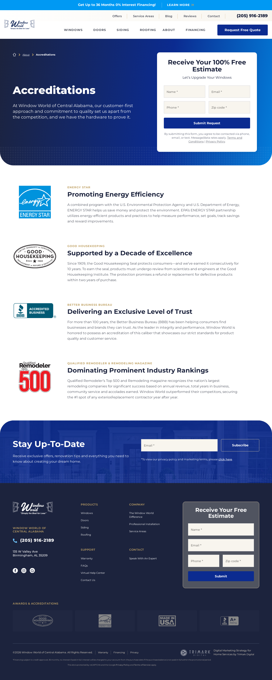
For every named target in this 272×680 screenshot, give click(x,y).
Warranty (87, 558)
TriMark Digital (246, 654)
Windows (73, 30)
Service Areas (143, 16)
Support (88, 549)
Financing (195, 30)
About (169, 30)
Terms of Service (142, 664)
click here (225, 459)
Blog (168, 16)
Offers (117, 16)
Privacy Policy (215, 141)
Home (14, 54)
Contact (214, 16)
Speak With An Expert (143, 558)
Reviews (190, 16)
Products (89, 504)
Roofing (148, 30)
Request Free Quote (243, 30)
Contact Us (88, 579)
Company (137, 504)
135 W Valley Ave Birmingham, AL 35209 (30, 553)
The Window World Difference (141, 514)
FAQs (84, 565)
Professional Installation (144, 524)
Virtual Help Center (93, 572)
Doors (99, 30)
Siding (123, 30)
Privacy (138, 652)
